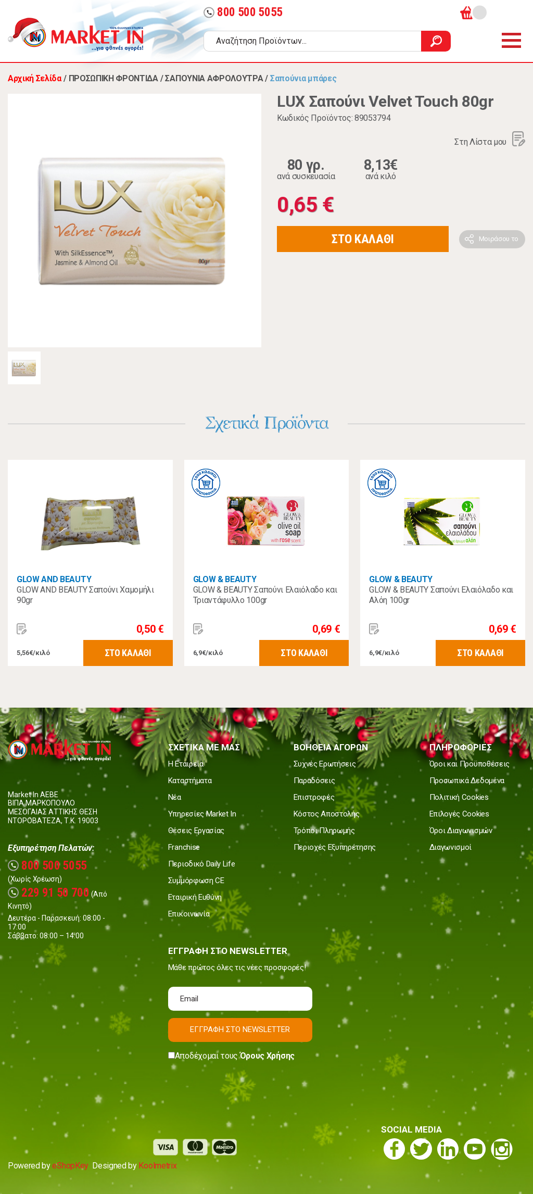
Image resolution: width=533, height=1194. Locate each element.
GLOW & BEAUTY (225, 579)
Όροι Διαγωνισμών (460, 830)
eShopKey (70, 1166)
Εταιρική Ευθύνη (195, 897)
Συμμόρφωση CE (196, 880)
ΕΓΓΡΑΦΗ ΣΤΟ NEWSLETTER (240, 1029)
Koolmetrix (157, 1166)
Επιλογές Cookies (459, 814)
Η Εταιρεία (186, 764)
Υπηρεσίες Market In (202, 814)
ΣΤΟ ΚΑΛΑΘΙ (363, 239)
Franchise (184, 847)
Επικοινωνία (188, 914)
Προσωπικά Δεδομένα (466, 780)
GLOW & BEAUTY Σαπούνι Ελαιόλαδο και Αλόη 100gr (441, 595)
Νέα (174, 797)
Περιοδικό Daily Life (201, 864)
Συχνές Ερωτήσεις (325, 764)
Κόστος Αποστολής (327, 814)
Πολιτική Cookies (459, 797)
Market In (85, 34)
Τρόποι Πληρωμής (324, 830)
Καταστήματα (189, 780)
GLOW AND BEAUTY (54, 579)
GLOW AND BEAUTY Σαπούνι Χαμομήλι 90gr (85, 595)
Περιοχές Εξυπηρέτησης (335, 847)
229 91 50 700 (49, 893)
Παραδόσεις (314, 780)
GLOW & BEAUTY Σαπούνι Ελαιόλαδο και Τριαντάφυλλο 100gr (265, 595)
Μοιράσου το (498, 239)
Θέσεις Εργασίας (196, 830)
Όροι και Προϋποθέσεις (469, 764)
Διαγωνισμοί (450, 847)
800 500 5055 (243, 12)
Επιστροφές (314, 797)
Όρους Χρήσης (267, 1056)
